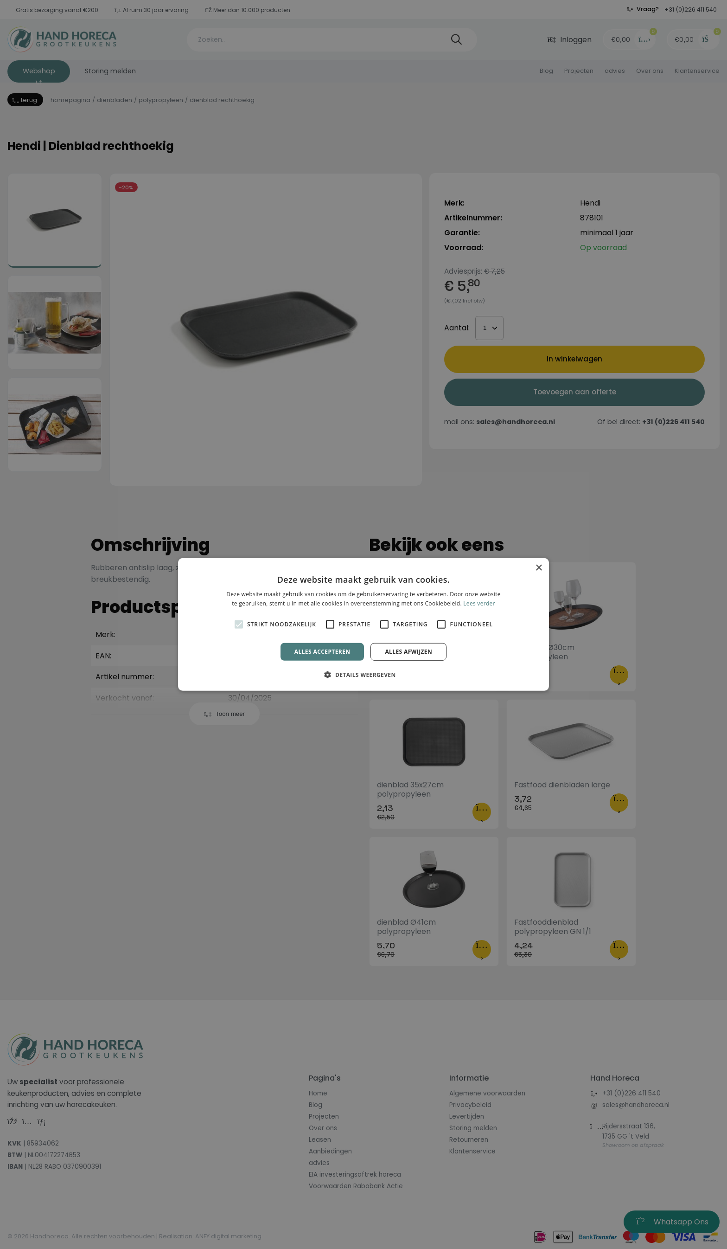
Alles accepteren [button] (322, 652)
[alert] (363, 624)
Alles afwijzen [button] (408, 652)
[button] (363, 674)
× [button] (538, 568)
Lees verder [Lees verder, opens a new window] (479, 603)
